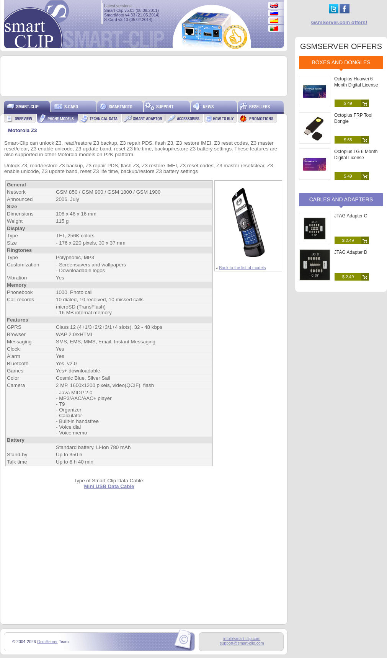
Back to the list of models (242, 267)
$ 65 (348, 139)
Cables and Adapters (341, 199)
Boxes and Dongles (341, 62)
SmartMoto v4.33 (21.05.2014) (132, 15)
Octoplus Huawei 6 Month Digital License (356, 82)
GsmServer (47, 641)
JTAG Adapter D (350, 252)
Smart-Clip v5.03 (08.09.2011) (131, 10)
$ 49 (348, 103)
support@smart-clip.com (242, 643)
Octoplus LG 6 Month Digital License (355, 154)
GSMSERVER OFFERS (341, 46)
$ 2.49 (348, 240)
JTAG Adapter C (350, 216)
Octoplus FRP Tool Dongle (353, 118)
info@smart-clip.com (241, 638)
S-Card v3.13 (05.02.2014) (128, 19)
